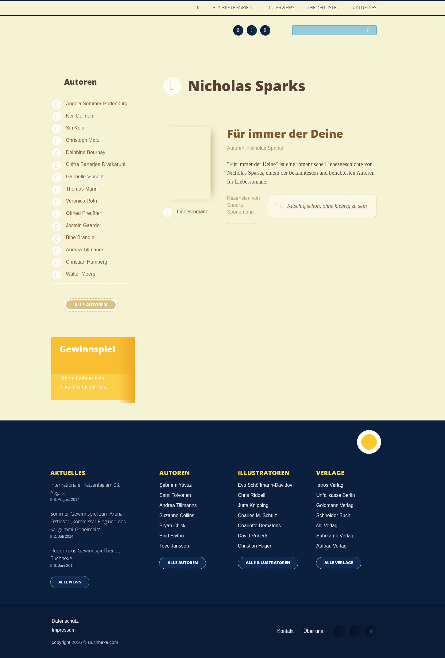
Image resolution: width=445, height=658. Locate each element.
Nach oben (369, 442)
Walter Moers (80, 274)
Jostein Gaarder (83, 225)
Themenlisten (324, 8)
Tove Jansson (174, 545)
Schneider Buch (333, 515)
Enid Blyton (171, 535)
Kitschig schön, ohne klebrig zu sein (327, 206)
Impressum (64, 630)
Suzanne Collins (176, 515)
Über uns (312, 631)
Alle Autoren (90, 305)
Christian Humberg (86, 262)
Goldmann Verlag (335, 505)
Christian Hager (254, 545)
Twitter (265, 30)
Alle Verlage (338, 562)
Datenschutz (65, 621)
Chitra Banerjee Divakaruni (95, 164)
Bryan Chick (172, 525)
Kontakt (284, 631)
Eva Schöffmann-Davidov (265, 485)
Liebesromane (193, 211)
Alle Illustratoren (268, 562)
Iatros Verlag (329, 485)
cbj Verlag (326, 525)
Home (200, 8)
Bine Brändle (80, 237)
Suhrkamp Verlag (334, 535)
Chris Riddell (251, 495)
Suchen (370, 30)
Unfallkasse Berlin (335, 495)
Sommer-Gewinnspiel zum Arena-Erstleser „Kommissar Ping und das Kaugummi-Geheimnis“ (88, 521)
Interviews (282, 8)
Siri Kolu (75, 127)
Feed (238, 30)
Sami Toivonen (175, 495)
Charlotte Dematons (259, 525)
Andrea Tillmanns (85, 249)
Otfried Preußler (83, 213)
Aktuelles (365, 8)
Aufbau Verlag (331, 545)
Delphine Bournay (86, 152)
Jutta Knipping (253, 505)
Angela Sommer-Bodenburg (97, 103)
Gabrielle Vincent (85, 176)
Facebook (252, 30)
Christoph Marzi (83, 140)
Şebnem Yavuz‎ (175, 485)
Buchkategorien (233, 8)
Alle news (69, 582)
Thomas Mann (82, 189)
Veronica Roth (81, 200)
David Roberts (253, 535)
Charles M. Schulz (257, 515)
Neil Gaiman (79, 115)
